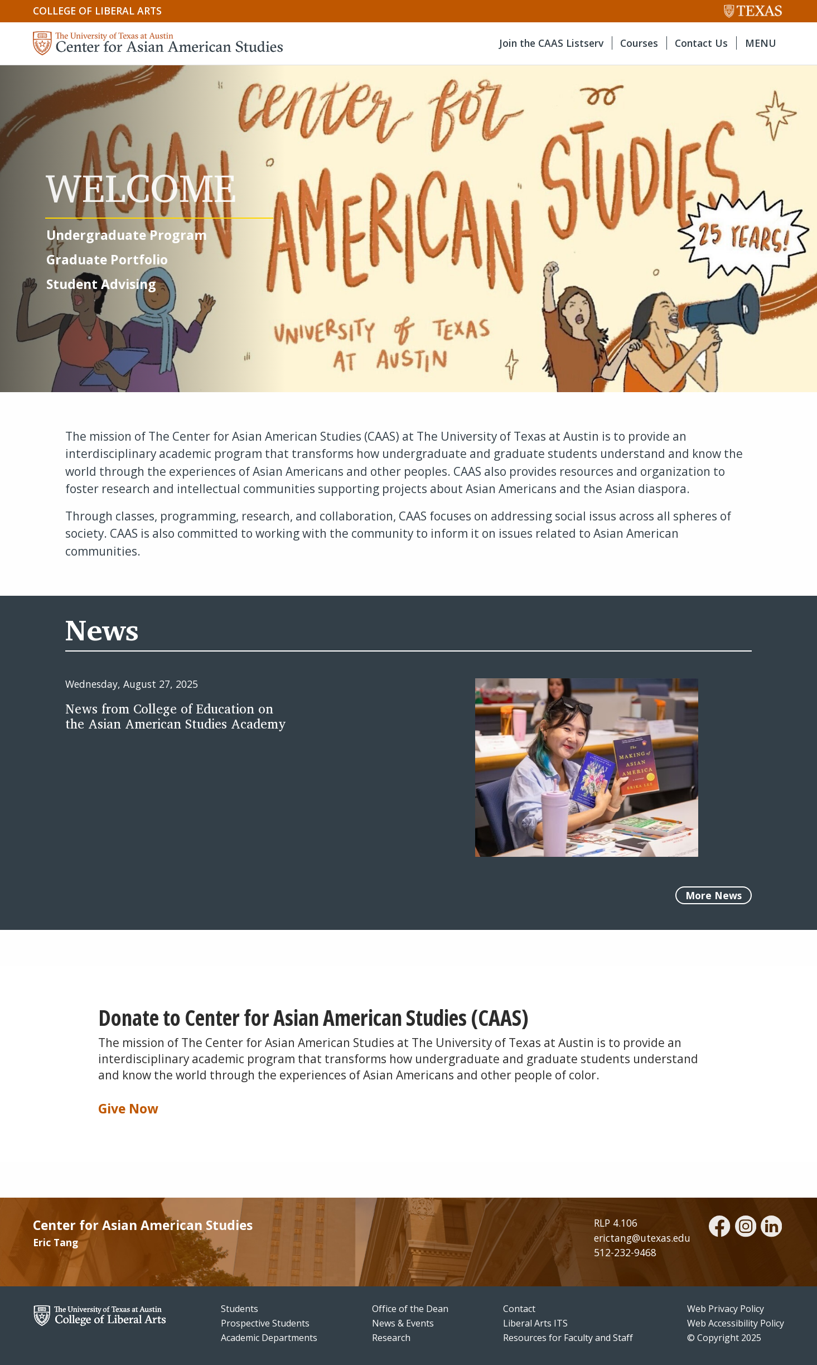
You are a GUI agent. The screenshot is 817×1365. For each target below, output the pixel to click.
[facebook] (719, 1228)
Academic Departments (269, 1338)
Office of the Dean (410, 1309)
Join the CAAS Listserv (551, 43)
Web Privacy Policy (725, 1309)
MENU (760, 43)
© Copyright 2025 (724, 1338)
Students (239, 1309)
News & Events (403, 1323)
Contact (519, 1309)
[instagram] (745, 1228)
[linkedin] (771, 1228)
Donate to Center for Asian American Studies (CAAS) (313, 1017)
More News (713, 895)
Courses (639, 43)
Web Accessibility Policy (735, 1323)
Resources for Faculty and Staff (568, 1338)
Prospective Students (265, 1323)
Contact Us (701, 43)
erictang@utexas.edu (642, 1238)
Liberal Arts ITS (535, 1323)
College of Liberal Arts (97, 10)
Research (391, 1338)
